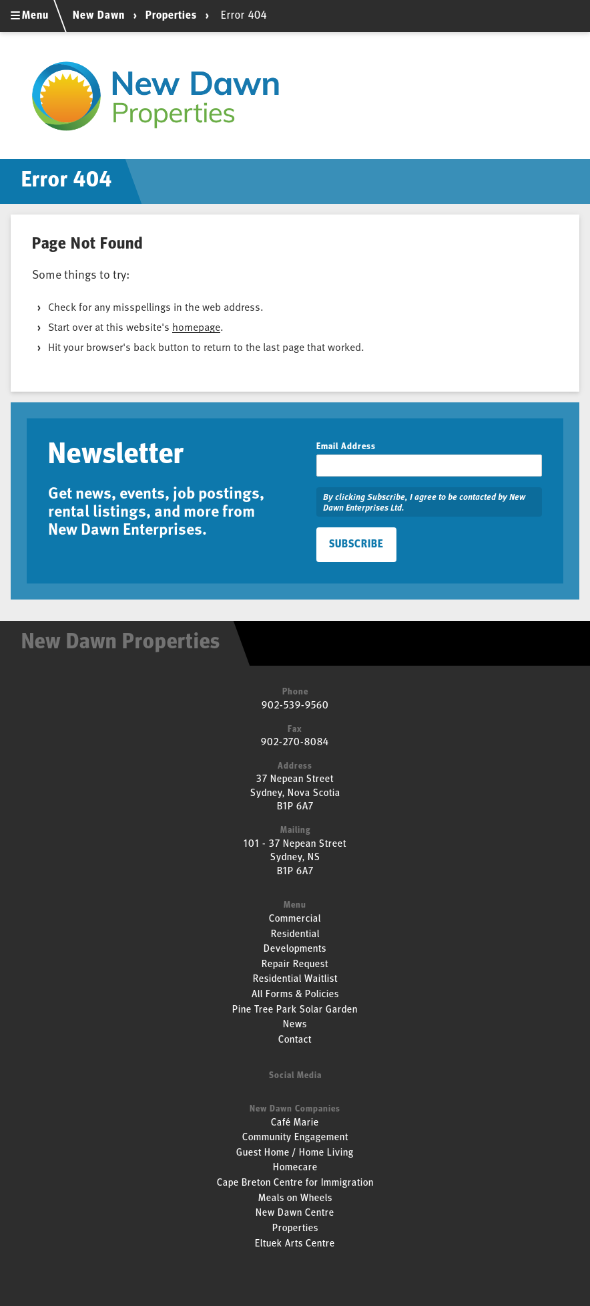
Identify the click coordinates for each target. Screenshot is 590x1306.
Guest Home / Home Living (295, 1153)
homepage (196, 327)
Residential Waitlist (295, 979)
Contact (295, 1040)
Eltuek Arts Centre (295, 1244)
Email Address (346, 446)
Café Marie (295, 1123)
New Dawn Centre (295, 1213)
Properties (171, 16)
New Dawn (100, 16)
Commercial (295, 919)
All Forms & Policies (295, 995)
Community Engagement (295, 1138)
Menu (30, 16)
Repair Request (295, 965)
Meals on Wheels (295, 1199)
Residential (295, 935)
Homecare (295, 1168)
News (295, 1025)
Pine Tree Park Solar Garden (295, 1010)
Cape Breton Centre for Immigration (295, 1183)
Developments (295, 949)
